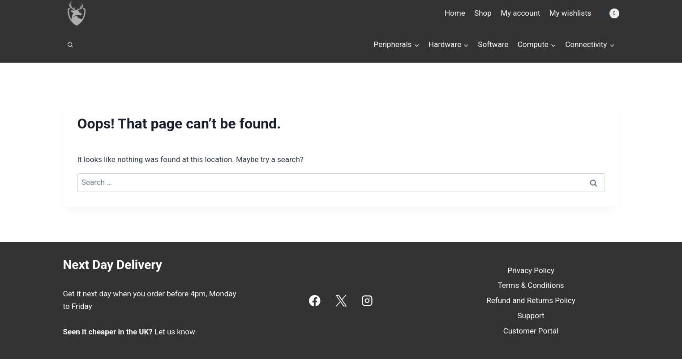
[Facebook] (314, 300)
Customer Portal (531, 330)
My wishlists (570, 13)
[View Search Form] (70, 45)
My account (520, 13)
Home (455, 13)
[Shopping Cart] (609, 13)
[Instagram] (367, 300)
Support (531, 315)
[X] (341, 300)
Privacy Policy (530, 270)
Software (493, 44)
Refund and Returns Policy (530, 300)
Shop (483, 13)
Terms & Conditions (531, 285)
